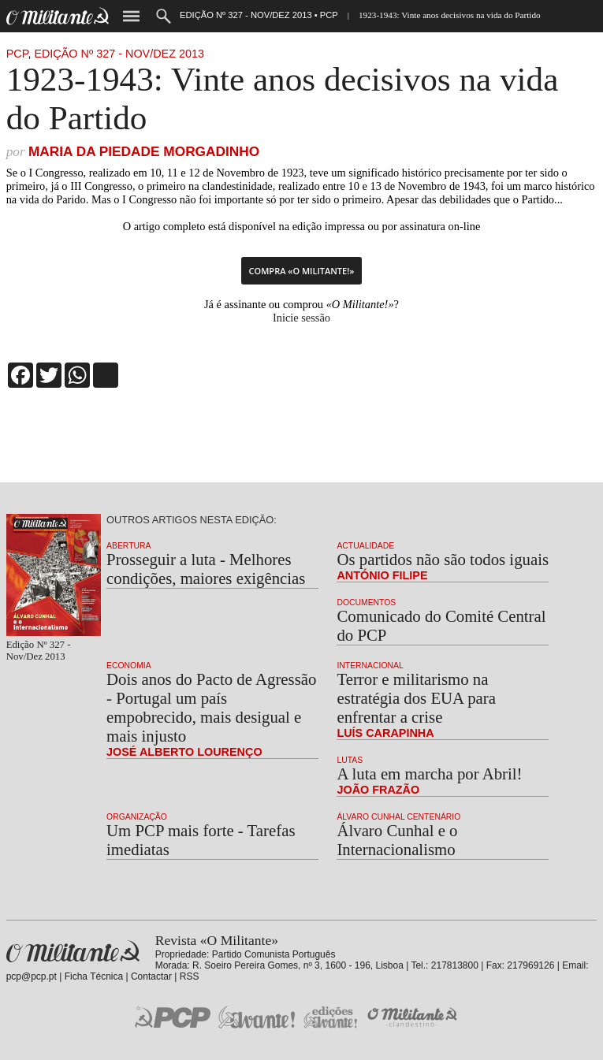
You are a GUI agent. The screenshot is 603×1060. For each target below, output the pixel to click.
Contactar (151, 976)
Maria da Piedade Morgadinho (143, 151)
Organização (136, 817)
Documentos (366, 602)
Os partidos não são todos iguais (443, 559)
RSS (189, 976)
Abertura (128, 545)
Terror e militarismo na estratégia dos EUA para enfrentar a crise (416, 698)
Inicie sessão (301, 317)
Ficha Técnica (94, 976)
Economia (128, 665)
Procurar (163, 16)
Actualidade (365, 545)
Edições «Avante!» (331, 1017)
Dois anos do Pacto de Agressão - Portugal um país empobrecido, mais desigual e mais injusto (211, 707)
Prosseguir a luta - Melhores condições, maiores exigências (205, 568)
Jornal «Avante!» (256, 1017)
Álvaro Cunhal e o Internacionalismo (397, 839)
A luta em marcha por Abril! (429, 773)
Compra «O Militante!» (302, 271)
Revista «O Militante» (73, 951)
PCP (17, 53)
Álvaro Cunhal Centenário (398, 817)
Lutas (350, 760)
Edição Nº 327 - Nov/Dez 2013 (119, 53)
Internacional (370, 665)
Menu (131, 16)
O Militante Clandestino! (414, 1017)
